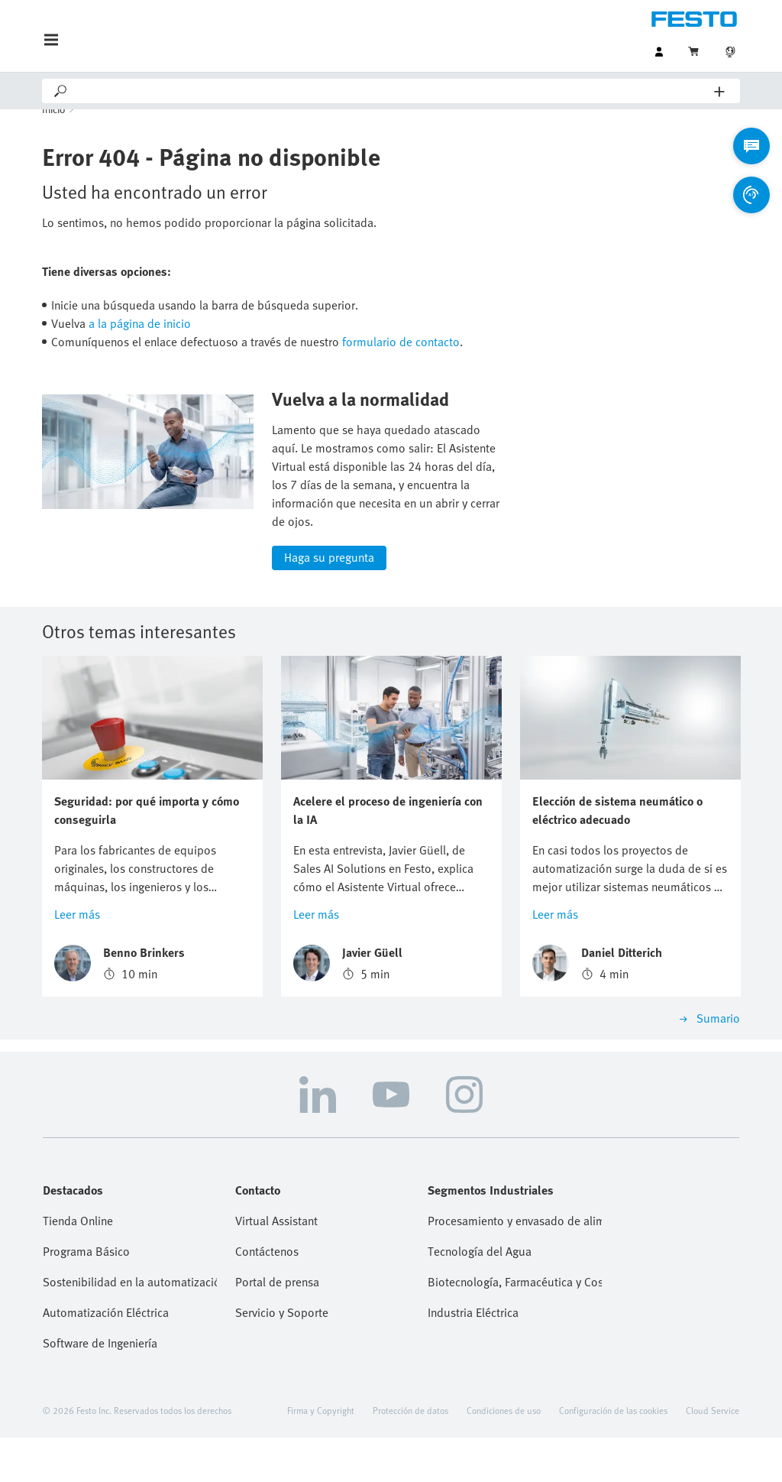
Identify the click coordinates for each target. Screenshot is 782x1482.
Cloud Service (712, 1454)
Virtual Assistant (276, 1265)
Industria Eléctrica (473, 1356)
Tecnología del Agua (480, 1295)
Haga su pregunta (329, 601)
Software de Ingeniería (100, 1387)
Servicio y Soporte (281, 1356)
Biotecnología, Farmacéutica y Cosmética (515, 1326)
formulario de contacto (401, 363)
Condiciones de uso (504, 1454)
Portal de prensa (277, 1326)
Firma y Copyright (320, 1454)
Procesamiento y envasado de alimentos (515, 1265)
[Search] (392, 91)
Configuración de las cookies (613, 1454)
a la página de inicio (140, 345)
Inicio (54, 130)
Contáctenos (267, 1295)
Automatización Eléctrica (106, 1356)
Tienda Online (78, 1265)
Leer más (77, 958)
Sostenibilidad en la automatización (130, 1326)
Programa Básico (86, 1295)
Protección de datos (410, 1454)
